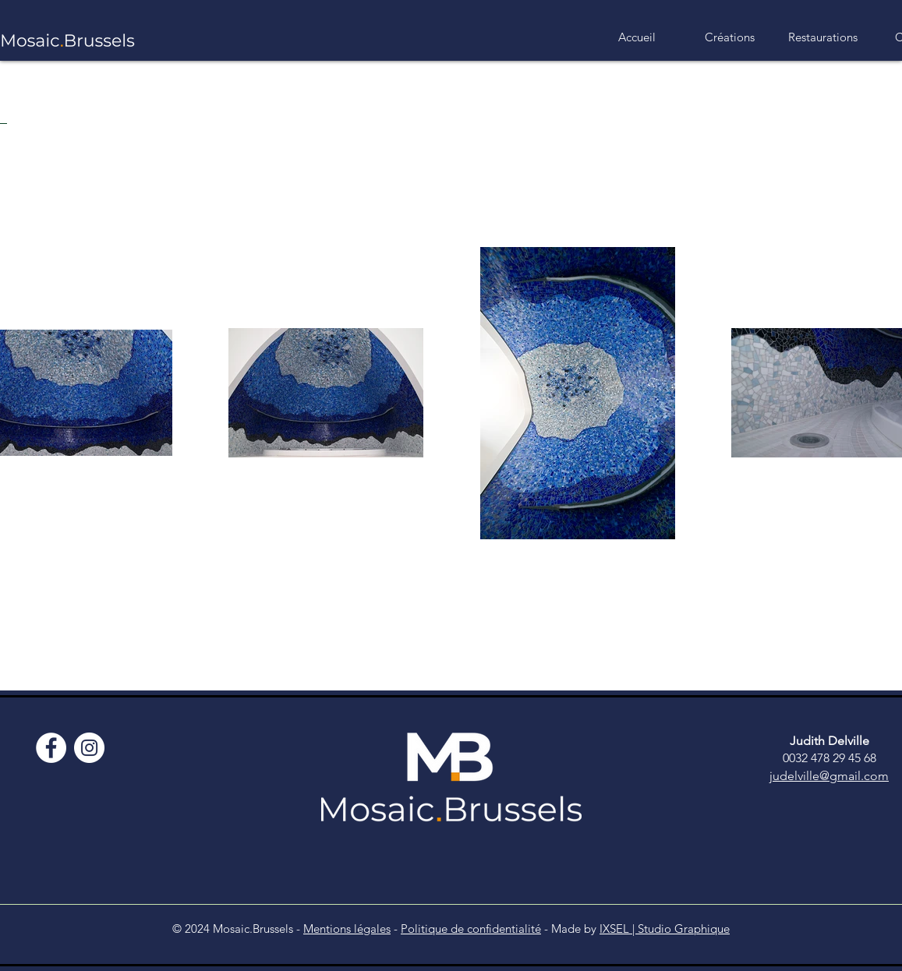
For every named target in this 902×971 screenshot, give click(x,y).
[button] (730, 37)
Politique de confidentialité (471, 928)
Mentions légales (347, 928)
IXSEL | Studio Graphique (665, 928)
